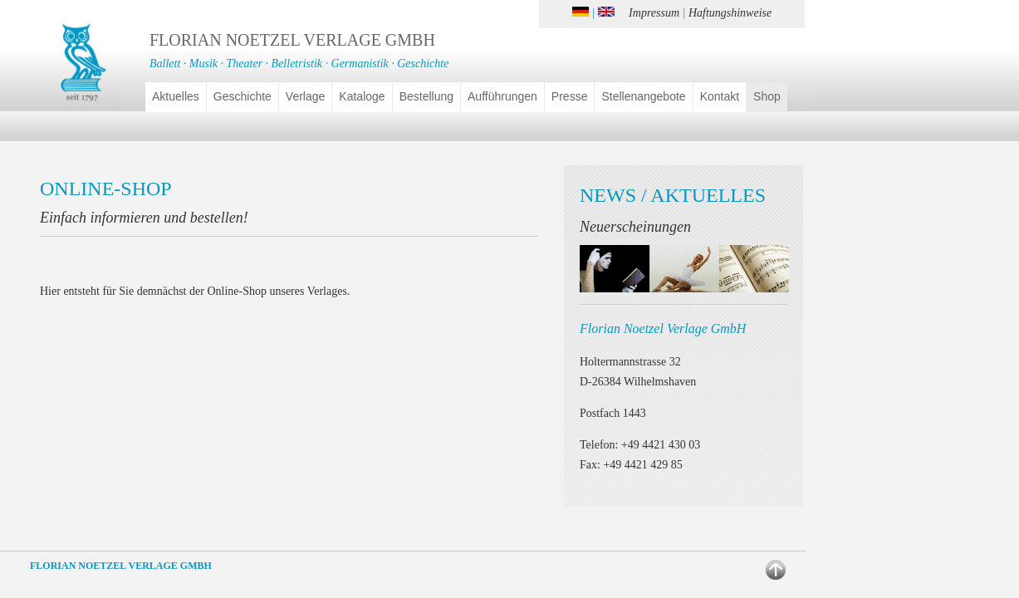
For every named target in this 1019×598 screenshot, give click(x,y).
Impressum (654, 13)
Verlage (305, 96)
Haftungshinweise (730, 13)
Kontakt (719, 96)
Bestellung (426, 96)
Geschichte (242, 96)
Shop (767, 96)
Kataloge (362, 96)
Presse (569, 96)
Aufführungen (502, 96)
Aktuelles (175, 96)
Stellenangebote (643, 96)
